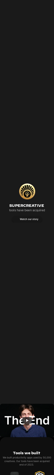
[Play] (27, 420)
